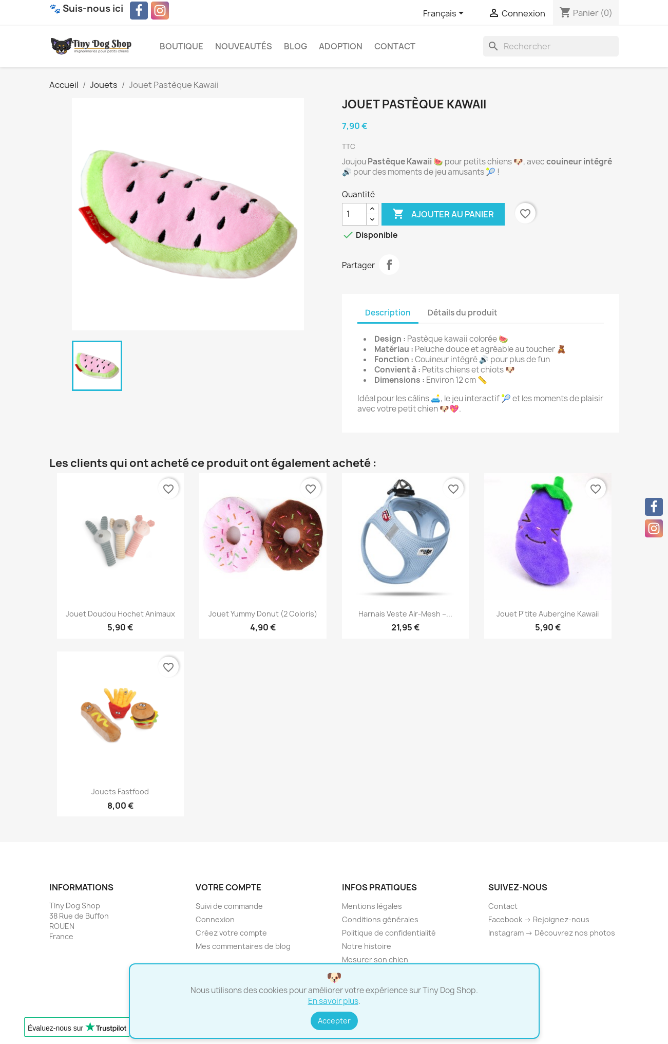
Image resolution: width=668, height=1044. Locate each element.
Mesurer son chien (375, 959)
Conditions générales (380, 919)
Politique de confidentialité (389, 933)
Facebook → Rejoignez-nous (538, 919)
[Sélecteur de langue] (445, 14)
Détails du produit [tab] (463, 312)
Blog (295, 46)
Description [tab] (388, 312)
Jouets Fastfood (120, 791)
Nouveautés (243, 46)
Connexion (215, 919)
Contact (394, 46)
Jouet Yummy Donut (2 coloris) (262, 614)
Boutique (181, 46)
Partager (389, 264)
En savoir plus (333, 1001)
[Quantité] (354, 214)
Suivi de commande (229, 906)
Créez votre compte (231, 933)
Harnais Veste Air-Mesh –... (405, 614)
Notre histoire (366, 946)
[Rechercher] (551, 46)
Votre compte (228, 887)
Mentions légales (372, 906)
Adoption (340, 46)
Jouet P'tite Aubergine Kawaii (548, 614)
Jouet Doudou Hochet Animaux (120, 614)
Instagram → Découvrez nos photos (551, 933)
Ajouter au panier (443, 214)
